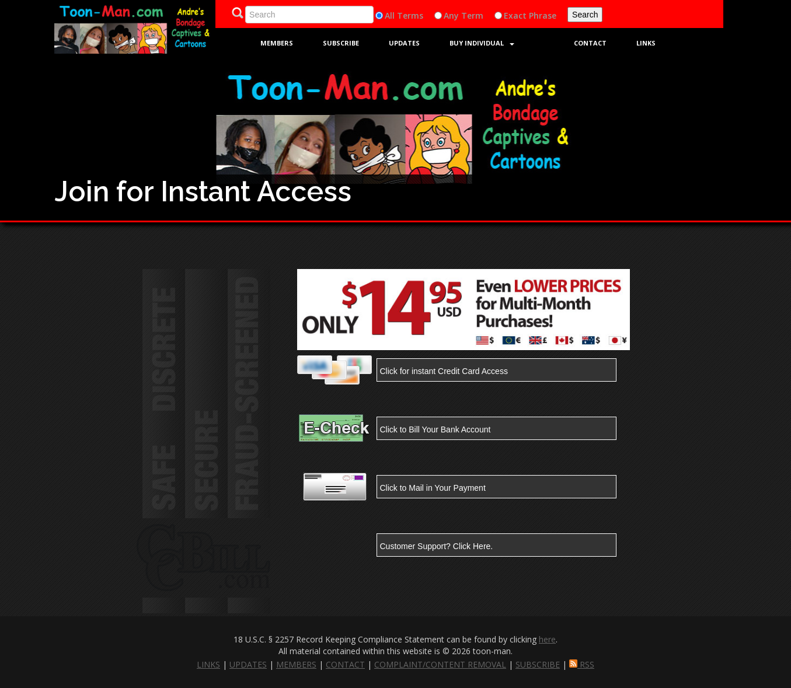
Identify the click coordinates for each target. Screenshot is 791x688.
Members (276, 43)
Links (646, 43)
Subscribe (341, 43)
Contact (590, 43)
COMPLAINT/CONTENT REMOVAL (440, 664)
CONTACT (345, 664)
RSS (581, 664)
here (547, 639)
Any (451, 15)
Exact (515, 15)
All (390, 15)
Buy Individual (481, 43)
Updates (404, 43)
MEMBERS (296, 664)
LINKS (208, 664)
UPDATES (248, 664)
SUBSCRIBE (537, 664)
